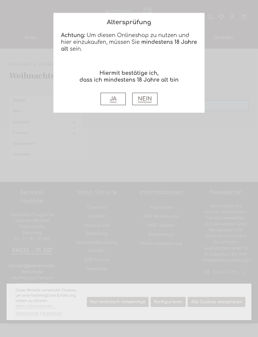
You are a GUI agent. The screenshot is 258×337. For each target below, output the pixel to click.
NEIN (145, 99)
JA (113, 99)
